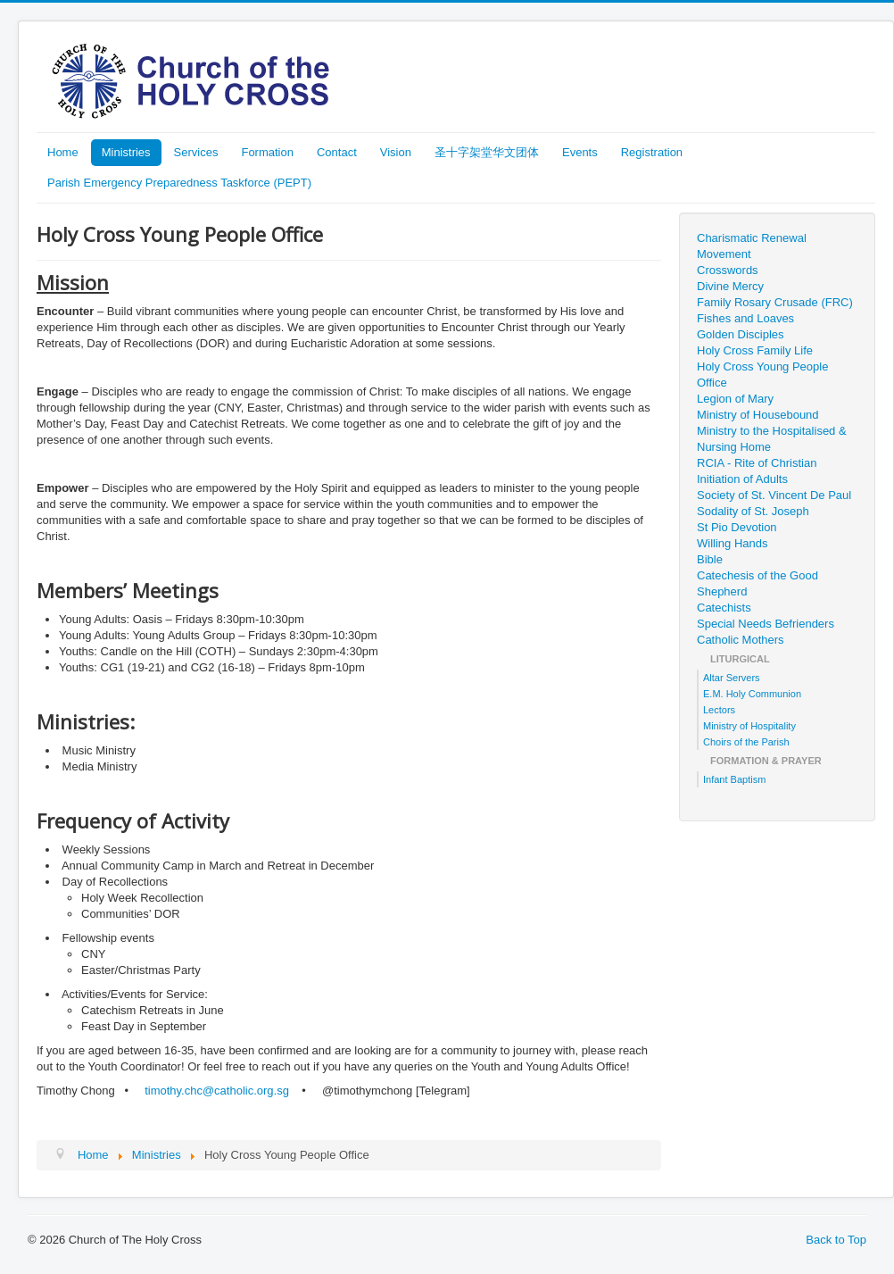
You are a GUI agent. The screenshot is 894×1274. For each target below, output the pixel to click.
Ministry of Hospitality (749, 725)
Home (63, 152)
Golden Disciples (740, 334)
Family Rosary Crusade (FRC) (775, 302)
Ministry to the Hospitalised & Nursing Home (772, 439)
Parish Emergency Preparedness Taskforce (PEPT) (179, 182)
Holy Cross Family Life (755, 350)
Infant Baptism (734, 779)
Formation (267, 152)
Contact (337, 152)
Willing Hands (732, 543)
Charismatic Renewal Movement (752, 246)
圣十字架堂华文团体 (487, 152)
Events (580, 152)
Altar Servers (731, 677)
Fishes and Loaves (745, 318)
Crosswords (727, 270)
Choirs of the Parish (746, 742)
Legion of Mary (735, 398)
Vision (395, 152)
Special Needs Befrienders (765, 623)
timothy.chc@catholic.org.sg (217, 1090)
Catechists (724, 607)
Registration (652, 152)
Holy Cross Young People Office (762, 374)
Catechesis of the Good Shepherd (757, 583)
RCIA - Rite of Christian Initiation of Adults (756, 471)
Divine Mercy (730, 286)
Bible (710, 559)
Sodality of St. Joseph (753, 511)
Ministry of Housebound (758, 414)
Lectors (719, 709)
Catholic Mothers (740, 639)
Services (196, 152)
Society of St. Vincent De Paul (774, 495)
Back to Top (836, 1239)
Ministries (126, 152)
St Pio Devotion (737, 527)
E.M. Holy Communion (752, 693)
